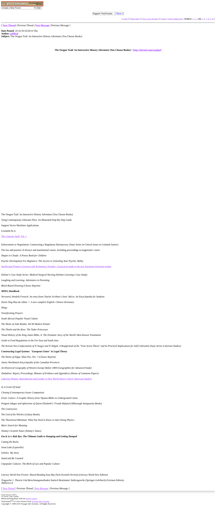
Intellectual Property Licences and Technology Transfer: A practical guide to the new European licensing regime (56, 266)
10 (213, 19)
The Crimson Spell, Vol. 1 (14, 236)
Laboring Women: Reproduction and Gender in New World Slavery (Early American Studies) (46, 379)
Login (125, 19)
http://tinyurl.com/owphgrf (147, 50)
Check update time (175, 19)
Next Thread (9, 488)
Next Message (41, 488)
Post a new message (150, 19)
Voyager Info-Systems (40, 501)
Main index (135, 19)
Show (119, 13)
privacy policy (31, 498)
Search (163, 19)
